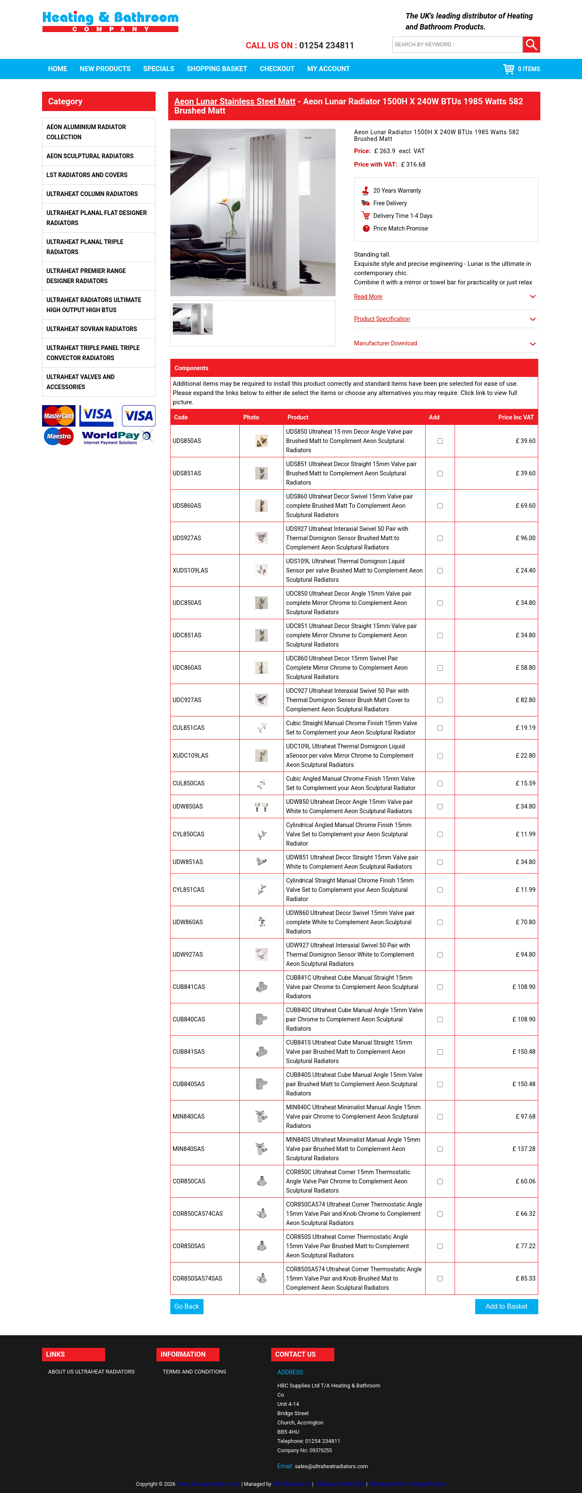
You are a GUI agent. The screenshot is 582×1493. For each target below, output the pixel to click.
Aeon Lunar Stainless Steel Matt (235, 101)
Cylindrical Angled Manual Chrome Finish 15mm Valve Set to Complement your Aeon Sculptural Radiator (348, 834)
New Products (105, 69)
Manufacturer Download (385, 343)
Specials (159, 69)
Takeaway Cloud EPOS (340, 1484)
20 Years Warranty (397, 190)
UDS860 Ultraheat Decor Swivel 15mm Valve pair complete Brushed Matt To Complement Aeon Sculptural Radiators (349, 505)
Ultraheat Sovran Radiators (92, 329)
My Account (328, 69)
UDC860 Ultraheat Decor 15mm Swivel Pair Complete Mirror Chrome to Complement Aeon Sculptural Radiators (346, 667)
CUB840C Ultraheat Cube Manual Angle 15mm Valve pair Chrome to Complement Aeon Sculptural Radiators (354, 1019)
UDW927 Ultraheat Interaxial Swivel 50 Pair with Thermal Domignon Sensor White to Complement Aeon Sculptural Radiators (350, 954)
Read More (368, 296)
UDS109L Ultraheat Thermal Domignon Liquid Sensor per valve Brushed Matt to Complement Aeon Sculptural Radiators (354, 570)
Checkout (277, 69)
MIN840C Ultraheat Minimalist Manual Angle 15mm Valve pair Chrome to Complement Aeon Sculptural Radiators (353, 1116)
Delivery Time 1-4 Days (403, 215)
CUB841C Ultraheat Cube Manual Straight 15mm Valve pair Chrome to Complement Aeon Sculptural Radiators (352, 987)
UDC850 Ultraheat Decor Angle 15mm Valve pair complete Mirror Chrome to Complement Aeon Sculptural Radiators (348, 602)
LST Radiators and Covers (87, 175)
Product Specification (382, 319)
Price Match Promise (400, 228)
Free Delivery (390, 203)
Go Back (187, 1306)
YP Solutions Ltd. (291, 1484)
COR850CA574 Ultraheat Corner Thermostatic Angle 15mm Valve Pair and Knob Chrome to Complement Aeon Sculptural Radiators (354, 1213)
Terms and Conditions (194, 1371)
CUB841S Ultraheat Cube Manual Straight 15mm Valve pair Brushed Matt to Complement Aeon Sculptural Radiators (349, 1051)
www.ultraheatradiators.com (208, 1484)
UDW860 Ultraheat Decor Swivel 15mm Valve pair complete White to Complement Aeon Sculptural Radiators (350, 922)
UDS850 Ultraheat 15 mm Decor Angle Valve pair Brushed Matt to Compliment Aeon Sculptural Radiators (349, 440)
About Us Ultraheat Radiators (91, 1371)
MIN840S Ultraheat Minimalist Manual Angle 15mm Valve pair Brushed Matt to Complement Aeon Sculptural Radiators (353, 1149)
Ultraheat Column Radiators (92, 194)
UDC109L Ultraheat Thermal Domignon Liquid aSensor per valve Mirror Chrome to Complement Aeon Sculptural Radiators (349, 755)
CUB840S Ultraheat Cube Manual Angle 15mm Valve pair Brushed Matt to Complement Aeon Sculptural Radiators (354, 1084)
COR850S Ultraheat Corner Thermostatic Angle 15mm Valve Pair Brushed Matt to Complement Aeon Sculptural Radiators (347, 1246)
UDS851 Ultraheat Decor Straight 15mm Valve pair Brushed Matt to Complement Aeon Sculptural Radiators (351, 473)
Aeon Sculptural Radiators (90, 156)
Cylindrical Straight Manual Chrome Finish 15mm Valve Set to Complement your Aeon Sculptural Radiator (350, 889)
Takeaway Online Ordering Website (407, 1484)
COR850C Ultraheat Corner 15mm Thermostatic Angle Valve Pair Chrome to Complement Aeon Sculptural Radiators (348, 1181)
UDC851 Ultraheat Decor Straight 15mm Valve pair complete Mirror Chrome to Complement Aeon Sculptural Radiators (351, 635)
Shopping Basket (217, 69)
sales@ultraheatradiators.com (331, 1466)
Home (57, 69)
